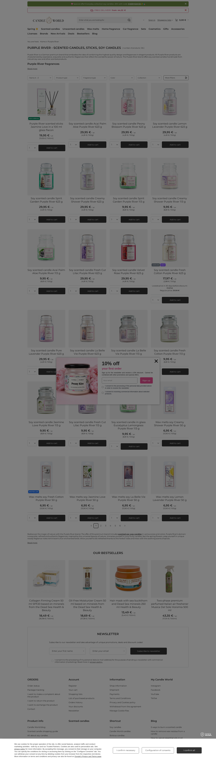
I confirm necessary (125, 750)
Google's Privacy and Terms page (88, 756)
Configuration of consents (157, 750)
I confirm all (189, 750)
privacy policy (19, 749)
